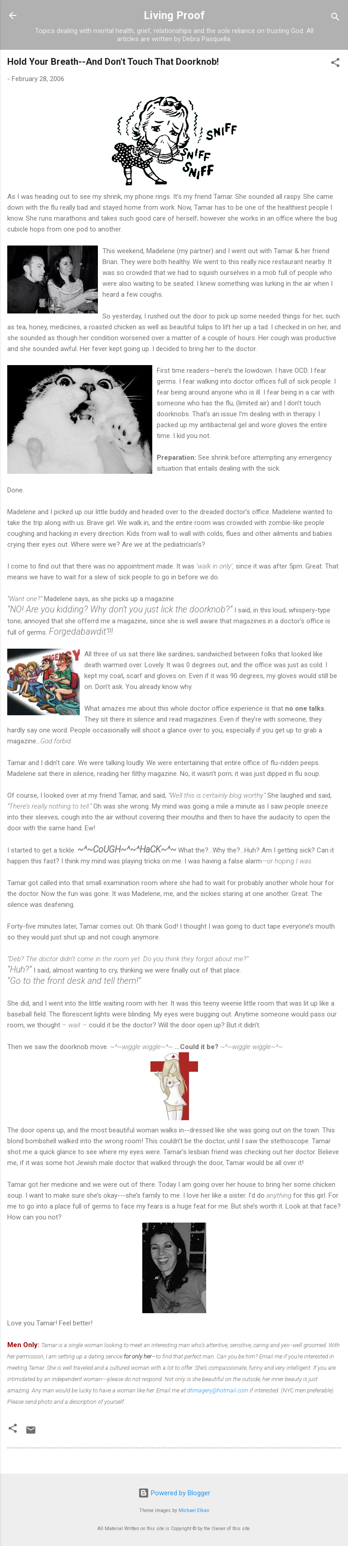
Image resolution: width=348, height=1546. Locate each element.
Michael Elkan (194, 1510)
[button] (335, 64)
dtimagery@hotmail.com (217, 1390)
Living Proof (174, 15)
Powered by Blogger (174, 1493)
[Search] (335, 18)
